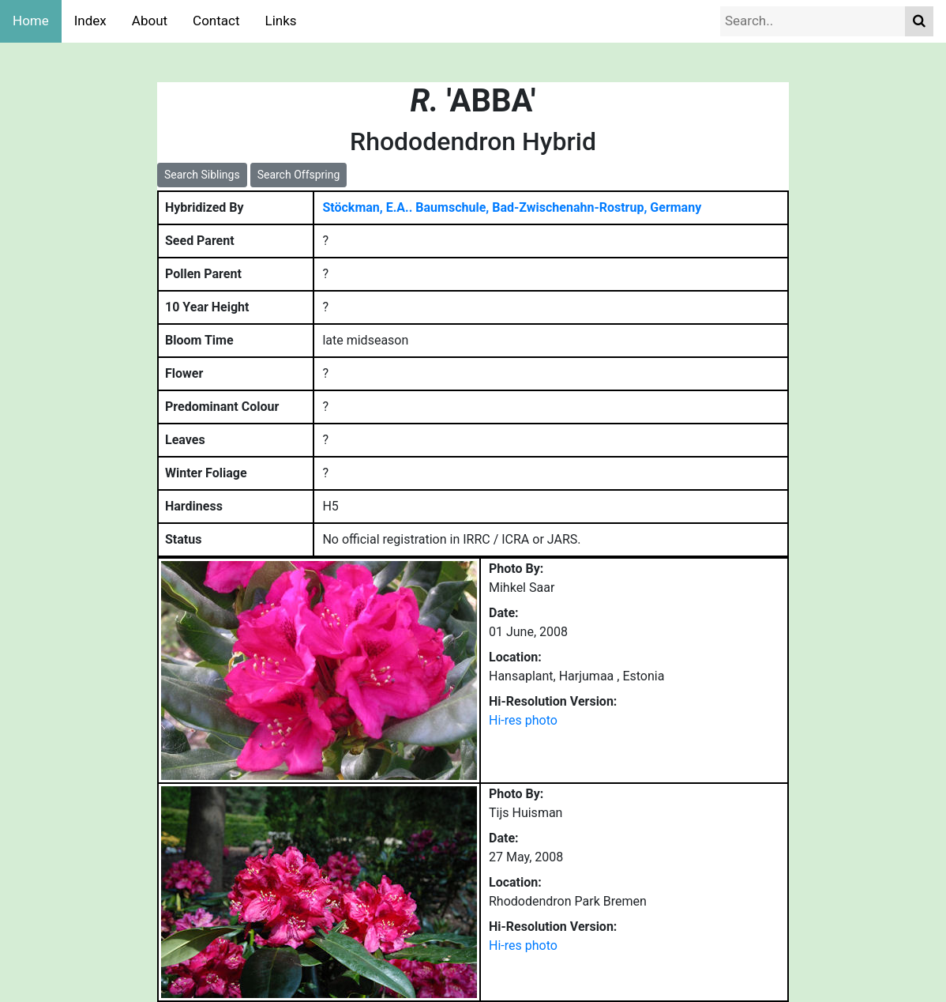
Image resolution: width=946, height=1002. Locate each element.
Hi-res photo (523, 720)
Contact (216, 20)
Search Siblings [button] (202, 174)
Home (31, 20)
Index (90, 20)
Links (281, 20)
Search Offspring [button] (298, 174)
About (149, 20)
